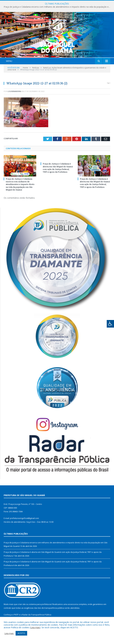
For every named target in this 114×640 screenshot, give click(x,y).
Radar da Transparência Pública (36, 614)
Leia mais (35, 627)
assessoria (73, 604)
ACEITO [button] (21, 633)
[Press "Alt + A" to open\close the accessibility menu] (110, 324)
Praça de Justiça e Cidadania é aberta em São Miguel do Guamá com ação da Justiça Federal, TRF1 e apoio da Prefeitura (58, 167)
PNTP (16, 614)
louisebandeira (14, 91)
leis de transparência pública (51, 608)
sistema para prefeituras (40, 604)
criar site (22, 604)
